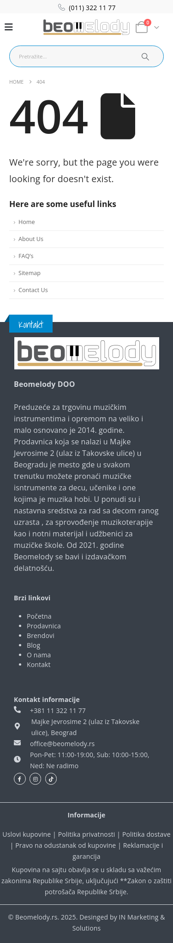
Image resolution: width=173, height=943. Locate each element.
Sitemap (29, 273)
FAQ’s (25, 256)
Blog (33, 645)
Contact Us (33, 290)
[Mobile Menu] (9, 27)
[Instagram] (36, 779)
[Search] (144, 56)
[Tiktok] (51, 779)
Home (26, 222)
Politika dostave (146, 834)
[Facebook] (20, 779)
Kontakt (39, 664)
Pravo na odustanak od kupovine (65, 845)
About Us (30, 239)
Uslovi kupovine (26, 834)
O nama (39, 654)
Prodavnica (44, 625)
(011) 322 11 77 (92, 7)
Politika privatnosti (86, 834)
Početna (39, 616)
